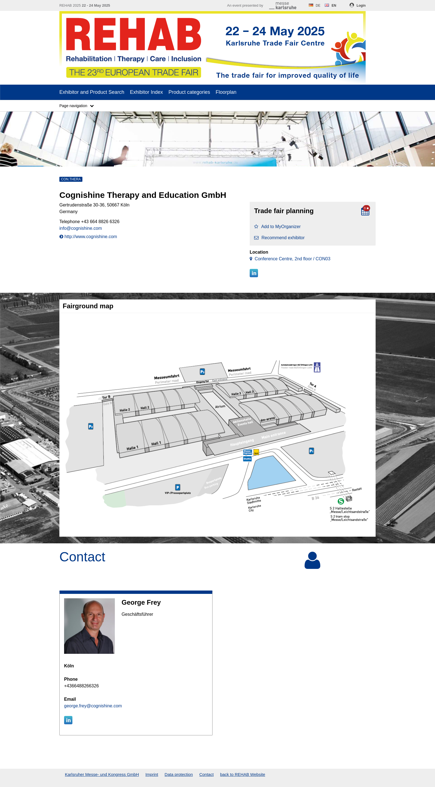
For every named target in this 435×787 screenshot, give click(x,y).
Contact (206, 774)
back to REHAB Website (242, 774)
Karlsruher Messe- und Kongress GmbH (102, 774)
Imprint (151, 774)
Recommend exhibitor (279, 237)
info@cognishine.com (80, 228)
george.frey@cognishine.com (93, 705)
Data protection (179, 774)
